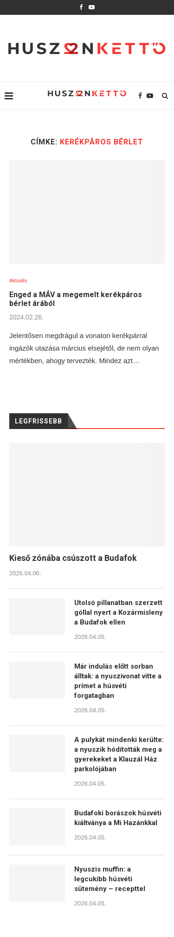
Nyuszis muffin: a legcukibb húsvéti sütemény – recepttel (109, 879)
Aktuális (18, 280)
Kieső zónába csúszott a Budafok (73, 558)
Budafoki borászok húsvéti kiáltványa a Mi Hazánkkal (117, 818)
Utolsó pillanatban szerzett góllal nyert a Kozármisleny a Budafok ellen (118, 612)
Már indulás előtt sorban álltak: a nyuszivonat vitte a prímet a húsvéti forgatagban (117, 681)
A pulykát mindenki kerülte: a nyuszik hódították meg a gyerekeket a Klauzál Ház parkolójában (119, 754)
